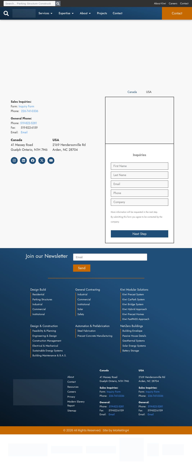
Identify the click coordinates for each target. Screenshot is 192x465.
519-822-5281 (28, 123)
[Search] (57, 3)
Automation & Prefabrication (92, 326)
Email (24, 132)
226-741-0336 (29, 111)
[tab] (132, 92)
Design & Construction (44, 326)
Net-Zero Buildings (131, 326)
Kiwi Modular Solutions (134, 290)
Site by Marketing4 (116, 430)
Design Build (38, 290)
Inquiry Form (26, 106)
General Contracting (87, 290)
